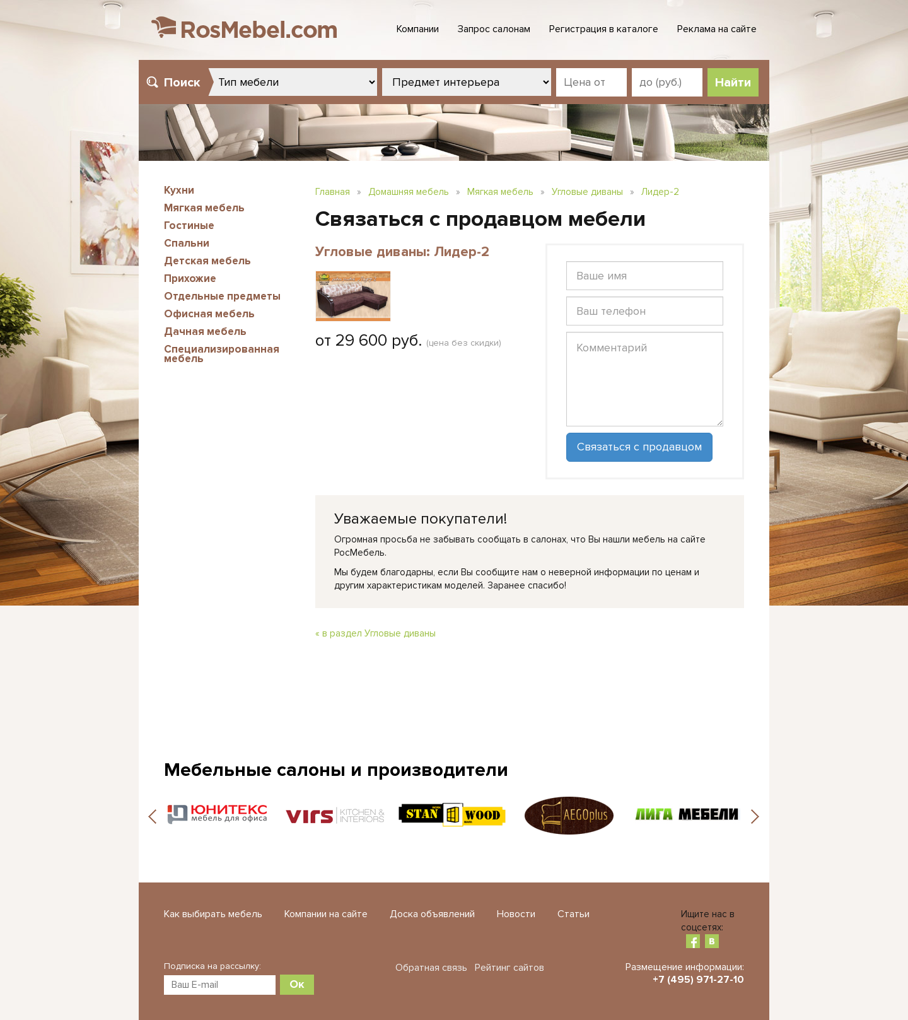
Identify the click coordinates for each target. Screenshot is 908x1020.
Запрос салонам (494, 29)
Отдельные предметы (222, 296)
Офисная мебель (209, 313)
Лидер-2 (660, 191)
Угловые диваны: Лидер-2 (402, 252)
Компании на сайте (326, 914)
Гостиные (189, 225)
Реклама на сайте (717, 29)
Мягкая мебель (204, 207)
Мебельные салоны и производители (336, 770)
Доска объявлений (432, 914)
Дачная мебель (205, 331)
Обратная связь (431, 967)
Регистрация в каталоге (603, 29)
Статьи (573, 914)
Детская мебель (207, 260)
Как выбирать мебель (213, 914)
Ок (297, 984)
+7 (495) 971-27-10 (698, 979)
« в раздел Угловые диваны (375, 633)
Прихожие (190, 278)
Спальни (186, 243)
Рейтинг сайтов (509, 967)
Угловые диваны (587, 191)
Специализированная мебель (221, 354)
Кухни (179, 190)
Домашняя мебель (408, 191)
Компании (418, 29)
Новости (516, 914)
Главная (332, 191)
